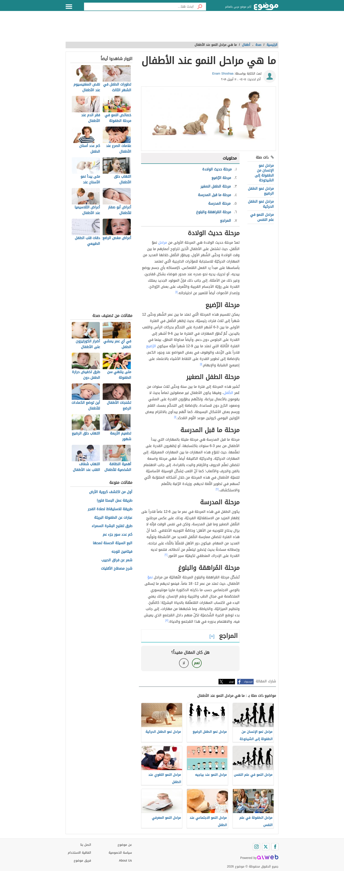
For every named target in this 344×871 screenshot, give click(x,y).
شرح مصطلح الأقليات (116, 568)
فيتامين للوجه (121, 552)
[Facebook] (274, 846)
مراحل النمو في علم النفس (262, 217)
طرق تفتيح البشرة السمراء (112, 526)
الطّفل (228, 392)
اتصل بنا (85, 845)
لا (184, 663)
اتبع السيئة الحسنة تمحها (112, 543)
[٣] (166, 620)
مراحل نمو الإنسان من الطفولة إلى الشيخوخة (264, 173)
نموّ (150, 577)
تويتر (231, 681)
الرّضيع (151, 346)
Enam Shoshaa (222, 74)
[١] (177, 292)
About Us (125, 861)
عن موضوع (125, 845)
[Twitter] (265, 846)
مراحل (162, 242)
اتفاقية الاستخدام (79, 853)
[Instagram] (256, 846)
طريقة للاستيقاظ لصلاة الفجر (110, 509)
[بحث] (200, 7)
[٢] (217, 489)
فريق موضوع (82, 861)
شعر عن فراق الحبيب (116, 560)
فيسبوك (248, 681)
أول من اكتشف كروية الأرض (110, 492)
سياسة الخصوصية (120, 853)
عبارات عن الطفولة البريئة (113, 518)
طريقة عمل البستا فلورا (114, 500)
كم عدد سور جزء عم (117, 534)
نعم (197, 663)
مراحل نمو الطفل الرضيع (261, 191)
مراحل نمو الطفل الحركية (261, 204)
